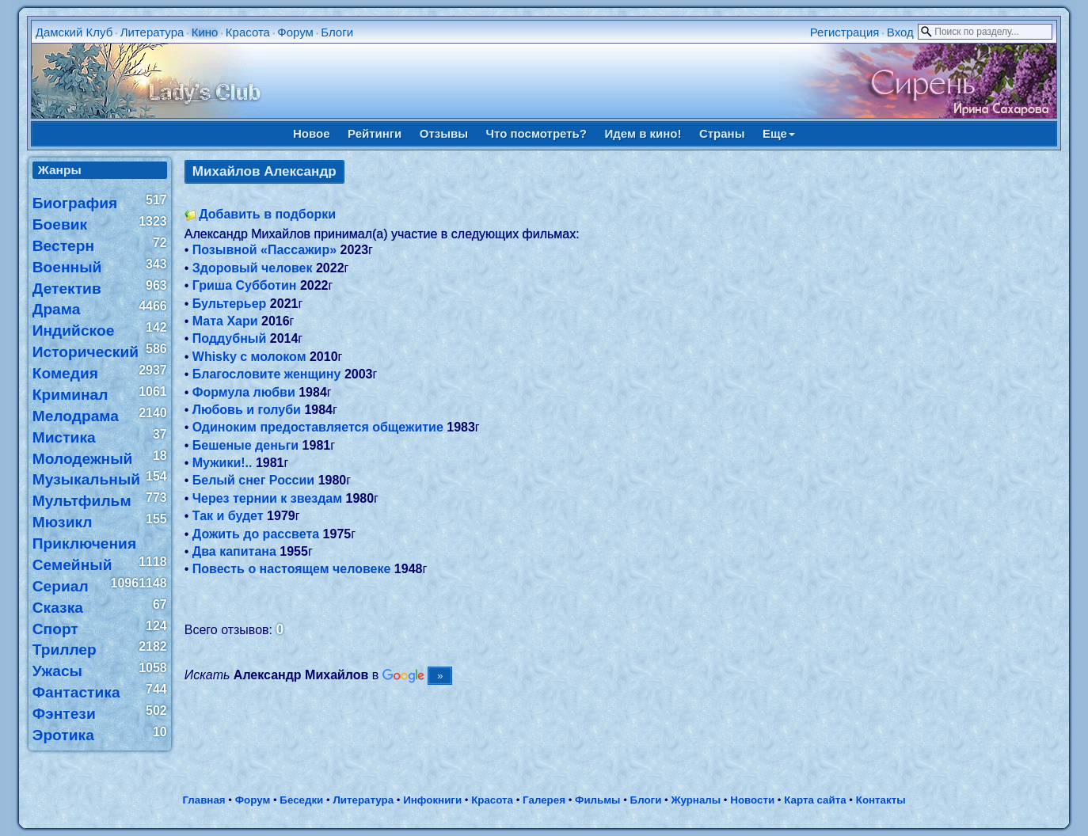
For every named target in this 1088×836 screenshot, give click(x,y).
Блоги (337, 32)
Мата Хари (225, 321)
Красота (248, 32)
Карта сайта (815, 800)
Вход (900, 32)
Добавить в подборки (267, 214)
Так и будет (228, 515)
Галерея (544, 800)
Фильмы (597, 800)
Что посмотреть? (536, 133)
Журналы (696, 800)
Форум (295, 32)
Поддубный (229, 338)
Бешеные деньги (245, 445)
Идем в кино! (642, 133)
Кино (205, 32)
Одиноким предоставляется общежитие (317, 427)
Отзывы (444, 133)
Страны (722, 133)
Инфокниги (432, 800)
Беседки (301, 800)
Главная (203, 800)
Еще (779, 133)
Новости (752, 800)
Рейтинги (374, 133)
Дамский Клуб (74, 32)
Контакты (881, 800)
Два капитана (234, 551)
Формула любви (243, 392)
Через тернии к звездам (267, 498)
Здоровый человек (252, 268)
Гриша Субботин (244, 285)
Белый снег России (253, 480)
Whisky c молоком (249, 356)
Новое (311, 133)
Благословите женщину (266, 374)
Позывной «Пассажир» (264, 249)
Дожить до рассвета (255, 534)
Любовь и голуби (246, 409)
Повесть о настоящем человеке (291, 569)
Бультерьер (229, 303)
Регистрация (845, 32)
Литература (152, 32)
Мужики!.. (222, 462)
